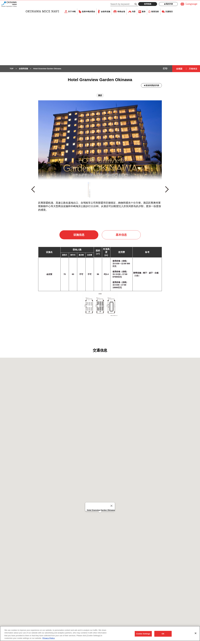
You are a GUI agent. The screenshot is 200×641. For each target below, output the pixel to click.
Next (167, 191)
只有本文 (193, 69)
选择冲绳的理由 (88, 12)
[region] (100, 633)
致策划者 (155, 12)
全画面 (179, 69)
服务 (144, 12)
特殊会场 (121, 12)
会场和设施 (105, 12)
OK (163, 634)
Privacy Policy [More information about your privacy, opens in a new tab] (48, 638)
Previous (34, 191)
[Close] (111, 506)
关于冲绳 (72, 12)
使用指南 (147, 4)
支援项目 (169, 12)
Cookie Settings (143, 634)
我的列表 (168, 4)
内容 (134, 12)
